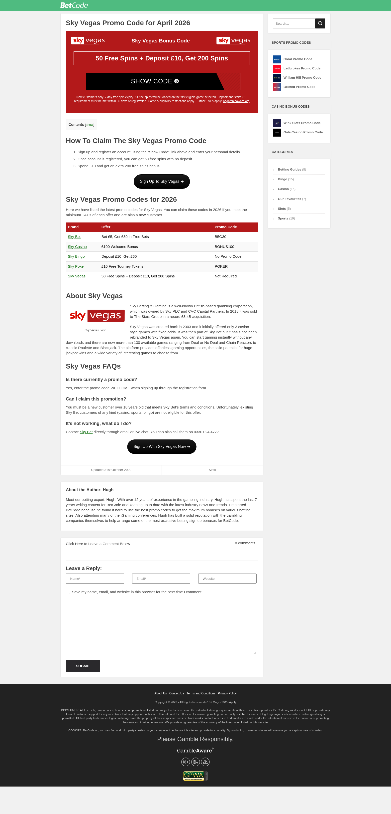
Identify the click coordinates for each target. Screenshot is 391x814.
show (89, 127)
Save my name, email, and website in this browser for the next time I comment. (137, 594)
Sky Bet (74, 238)
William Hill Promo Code (302, 79)
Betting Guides (264, 6)
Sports (283, 220)
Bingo (282, 181)
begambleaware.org (236, 103)
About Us (160, 695)
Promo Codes (221, 6)
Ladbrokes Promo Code (302, 70)
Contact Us (176, 695)
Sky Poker (76, 268)
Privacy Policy (227, 695)
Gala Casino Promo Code (303, 134)
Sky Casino (77, 248)
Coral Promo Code (298, 61)
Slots (212, 472)
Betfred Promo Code (299, 89)
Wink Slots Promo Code (302, 125)
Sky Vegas (77, 278)
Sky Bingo (76, 258)
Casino (283, 191)
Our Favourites (243, 6)
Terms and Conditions (201, 695)
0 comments (241, 543)
